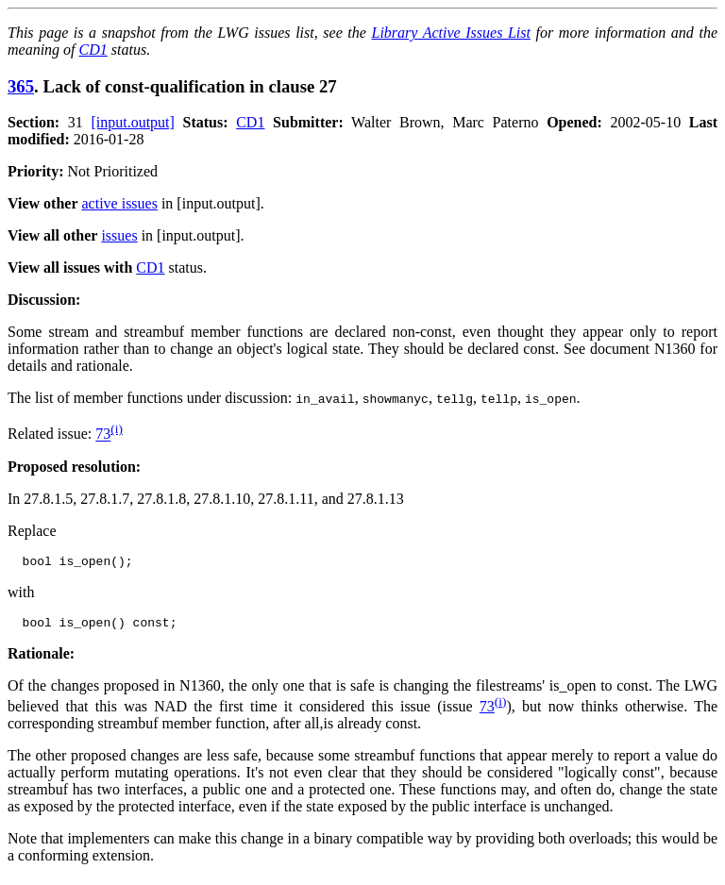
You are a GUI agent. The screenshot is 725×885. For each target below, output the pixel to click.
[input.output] (132, 122)
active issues (120, 203)
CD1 (93, 50)
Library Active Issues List (450, 33)
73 (102, 434)
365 (21, 86)
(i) (116, 429)
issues (119, 235)
